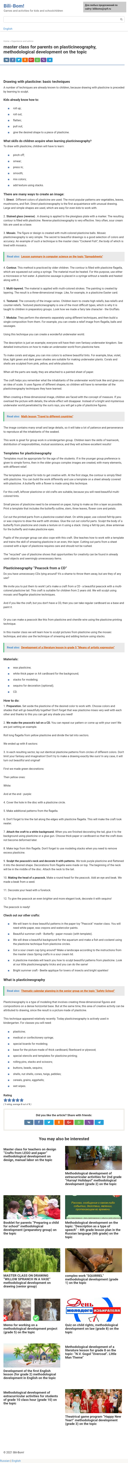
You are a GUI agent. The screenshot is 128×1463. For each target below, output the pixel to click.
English (7, 28)
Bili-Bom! (14, 6)
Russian (5, 1460)
